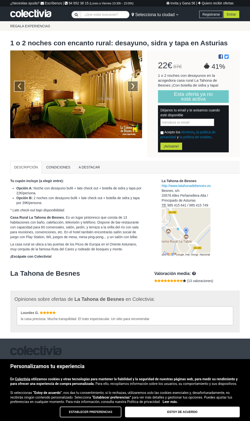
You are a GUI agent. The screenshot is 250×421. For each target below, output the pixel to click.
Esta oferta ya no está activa (193, 96)
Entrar (231, 14)
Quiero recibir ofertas (216, 3)
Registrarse (211, 14)
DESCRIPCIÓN (26, 167)
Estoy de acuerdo (182, 412)
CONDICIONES (58, 167)
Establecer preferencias (90, 412)
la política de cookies (195, 137)
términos (187, 132)
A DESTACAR (89, 167)
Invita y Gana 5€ (181, 3)
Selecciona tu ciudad (155, 14)
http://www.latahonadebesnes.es (186, 186)
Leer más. (170, 402)
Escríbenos (51, 3)
